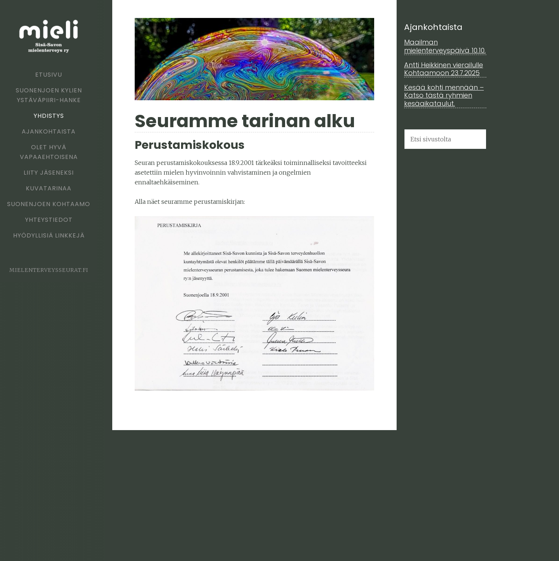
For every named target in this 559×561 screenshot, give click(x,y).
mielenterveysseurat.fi (48, 270)
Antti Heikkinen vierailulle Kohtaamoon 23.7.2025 (443, 69)
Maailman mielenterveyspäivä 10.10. (445, 46)
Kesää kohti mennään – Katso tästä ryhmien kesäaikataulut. (444, 95)
